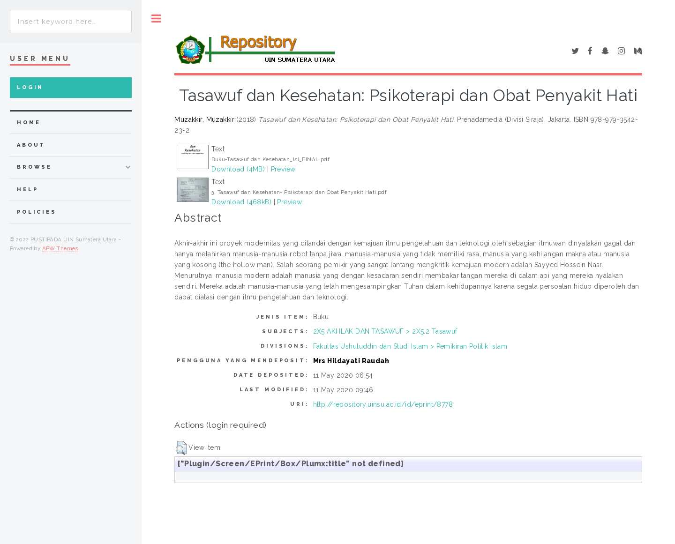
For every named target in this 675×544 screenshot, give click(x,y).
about (31, 145)
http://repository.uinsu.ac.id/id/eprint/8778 (383, 404)
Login (30, 87)
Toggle (156, 18)
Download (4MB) (238, 169)
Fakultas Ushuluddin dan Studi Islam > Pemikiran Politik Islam (410, 346)
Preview (283, 169)
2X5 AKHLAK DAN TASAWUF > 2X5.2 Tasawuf (385, 331)
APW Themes (60, 248)
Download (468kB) (241, 202)
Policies (37, 212)
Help (27, 189)
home (28, 122)
